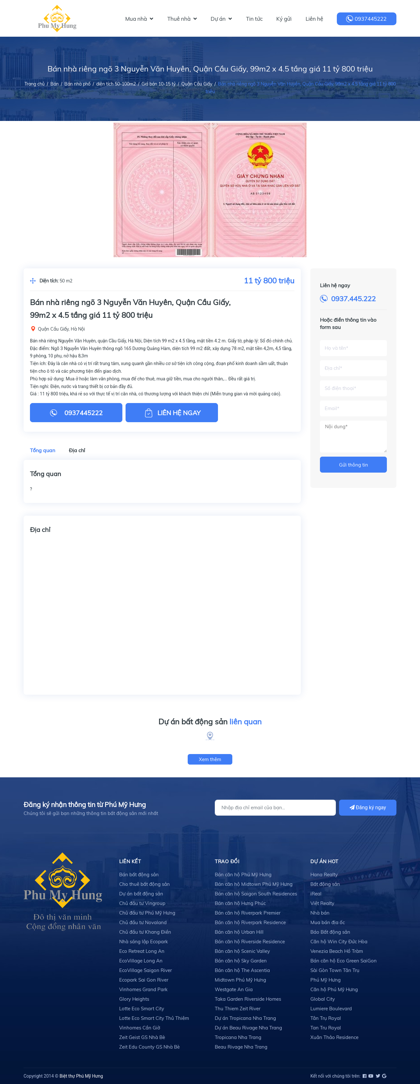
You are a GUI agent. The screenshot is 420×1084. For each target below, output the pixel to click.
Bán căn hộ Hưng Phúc (240, 903)
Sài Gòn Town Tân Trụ (334, 970)
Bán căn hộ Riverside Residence (250, 941)
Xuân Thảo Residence (334, 1037)
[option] (210, 190)
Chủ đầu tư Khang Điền (145, 932)
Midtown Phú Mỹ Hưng (240, 980)
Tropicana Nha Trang (238, 1037)
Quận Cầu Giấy (196, 84)
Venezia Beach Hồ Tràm (336, 951)
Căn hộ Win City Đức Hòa (338, 941)
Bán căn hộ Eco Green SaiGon (343, 961)
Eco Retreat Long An (141, 951)
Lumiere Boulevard (331, 1009)
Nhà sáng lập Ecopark (143, 941)
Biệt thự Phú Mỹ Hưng (81, 1076)
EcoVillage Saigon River (145, 970)
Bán (54, 84)
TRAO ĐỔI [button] (227, 861)
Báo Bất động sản (330, 932)
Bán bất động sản (139, 874)
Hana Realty (324, 874)
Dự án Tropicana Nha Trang (245, 1018)
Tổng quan (42, 450)
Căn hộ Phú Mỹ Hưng (334, 989)
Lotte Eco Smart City (141, 1009)
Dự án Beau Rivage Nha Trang (248, 1028)
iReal (316, 894)
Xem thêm (210, 759)
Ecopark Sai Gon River (143, 980)
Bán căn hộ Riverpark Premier (247, 913)
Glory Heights (134, 999)
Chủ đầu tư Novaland (143, 922)
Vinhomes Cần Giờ (139, 1028)
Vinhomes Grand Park (143, 989)
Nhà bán (319, 913)
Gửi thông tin (353, 465)
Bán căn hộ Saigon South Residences (256, 894)
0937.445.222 (353, 298)
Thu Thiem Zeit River (237, 1009)
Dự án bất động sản (210, 721)
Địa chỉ (77, 450)
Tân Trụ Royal (325, 1018)
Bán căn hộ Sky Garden (241, 961)
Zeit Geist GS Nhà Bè (142, 1037)
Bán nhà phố (77, 84)
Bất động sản (325, 884)
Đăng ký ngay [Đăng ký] (368, 807)
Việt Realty (322, 903)
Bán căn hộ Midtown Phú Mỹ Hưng (254, 884)
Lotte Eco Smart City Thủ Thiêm (154, 1018)
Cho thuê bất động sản (144, 884)
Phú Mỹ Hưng (325, 980)
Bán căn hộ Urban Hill (239, 932)
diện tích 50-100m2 (116, 84)
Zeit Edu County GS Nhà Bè (149, 1047)
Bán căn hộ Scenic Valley (242, 951)
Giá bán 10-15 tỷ (158, 84)
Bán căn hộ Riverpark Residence (250, 922)
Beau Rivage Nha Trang (241, 1047)
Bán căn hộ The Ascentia (242, 970)
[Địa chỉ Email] (275, 808)
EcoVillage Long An (141, 961)
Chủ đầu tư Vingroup (142, 903)
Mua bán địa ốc (327, 922)
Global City (322, 999)
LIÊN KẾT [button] (130, 861)
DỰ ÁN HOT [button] (324, 861)
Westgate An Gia (234, 989)
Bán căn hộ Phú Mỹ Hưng (243, 874)
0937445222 (371, 18)
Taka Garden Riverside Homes (248, 999)
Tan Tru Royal (325, 1028)
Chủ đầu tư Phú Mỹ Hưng (147, 913)
